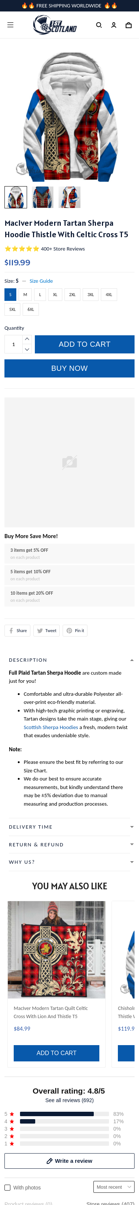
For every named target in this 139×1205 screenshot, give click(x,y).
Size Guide (41, 281)
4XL (109, 294)
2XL (72, 294)
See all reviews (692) (69, 895)
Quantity (14, 328)
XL (55, 294)
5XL (12, 309)
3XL (90, 294)
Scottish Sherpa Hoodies (51, 727)
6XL (30, 309)
